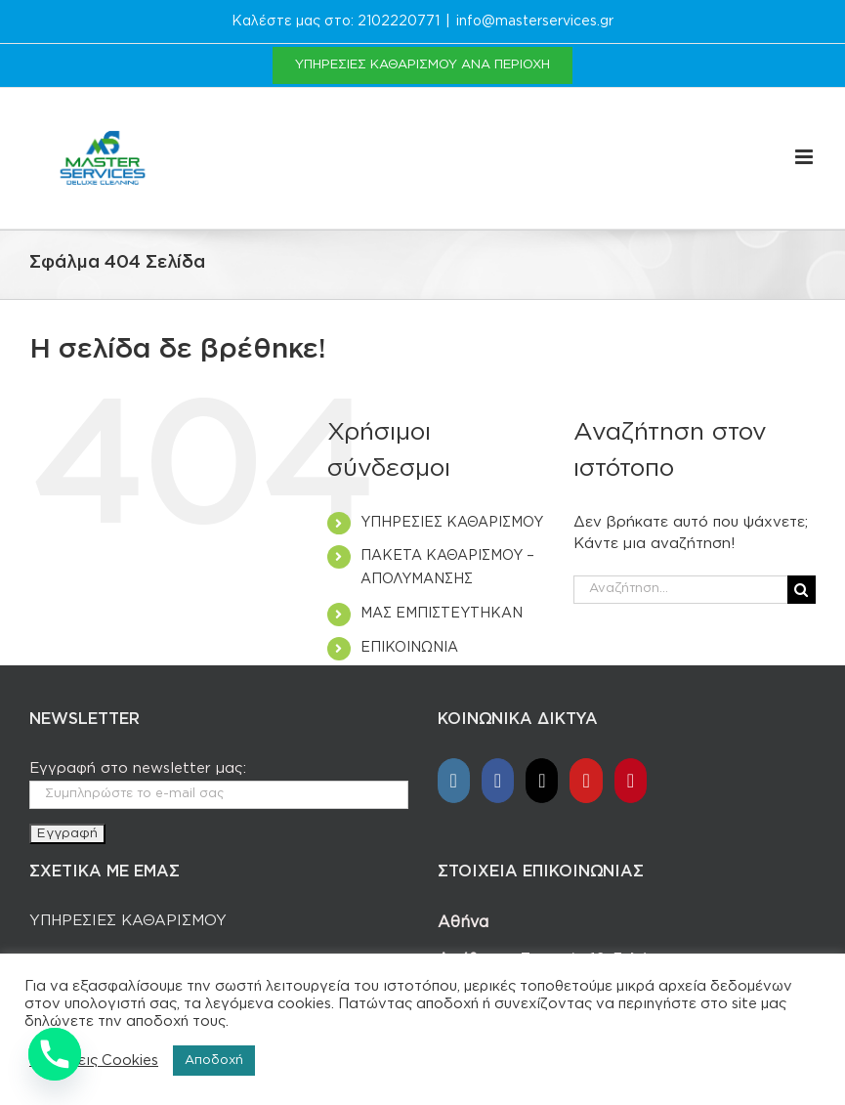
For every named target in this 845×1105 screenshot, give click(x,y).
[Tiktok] (542, 780)
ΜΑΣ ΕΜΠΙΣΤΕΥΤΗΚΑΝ (441, 613)
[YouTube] (586, 780)
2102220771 (399, 21)
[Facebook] (498, 780)
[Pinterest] (630, 780)
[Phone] (54, 1054)
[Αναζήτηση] (801, 589)
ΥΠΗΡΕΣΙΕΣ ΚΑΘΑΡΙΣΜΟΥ (451, 523)
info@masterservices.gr (534, 21)
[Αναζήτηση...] (680, 589)
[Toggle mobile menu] (805, 137)
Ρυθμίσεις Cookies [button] (93, 1060)
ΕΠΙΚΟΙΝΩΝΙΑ (409, 648)
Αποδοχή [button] (214, 1060)
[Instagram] (454, 780)
